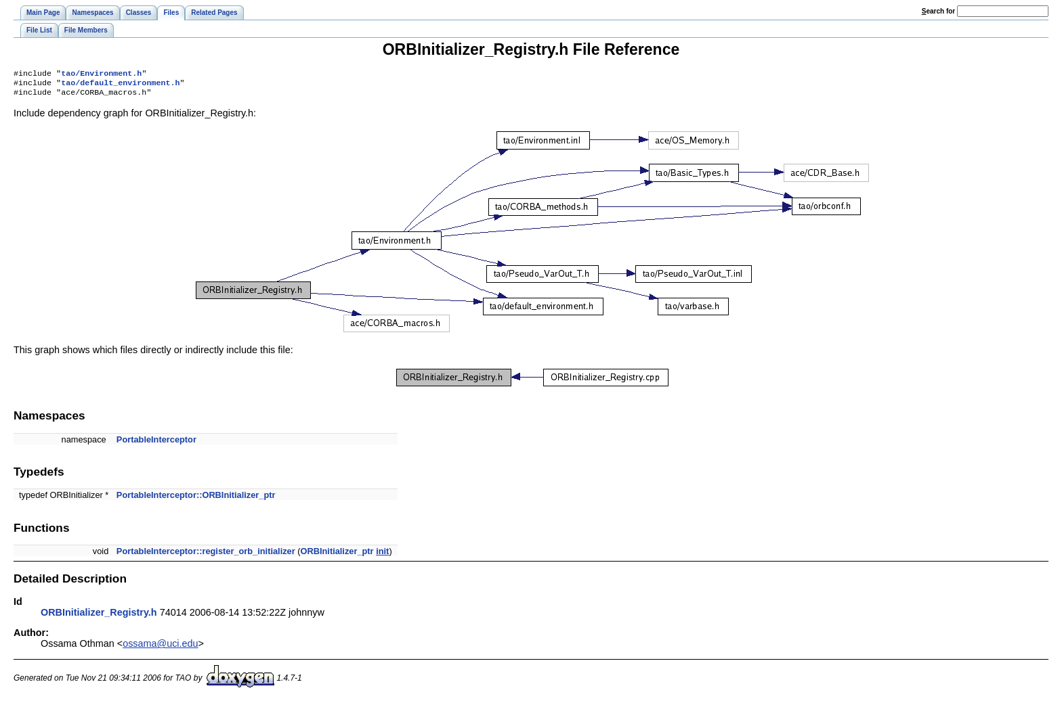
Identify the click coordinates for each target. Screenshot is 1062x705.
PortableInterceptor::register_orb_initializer (205, 555)
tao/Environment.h (101, 74)
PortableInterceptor (156, 443)
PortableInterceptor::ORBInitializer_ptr (196, 499)
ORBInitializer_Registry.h (99, 616)
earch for (938, 11)
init (382, 555)
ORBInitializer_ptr (337, 555)
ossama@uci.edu (160, 647)
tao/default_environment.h (120, 85)
